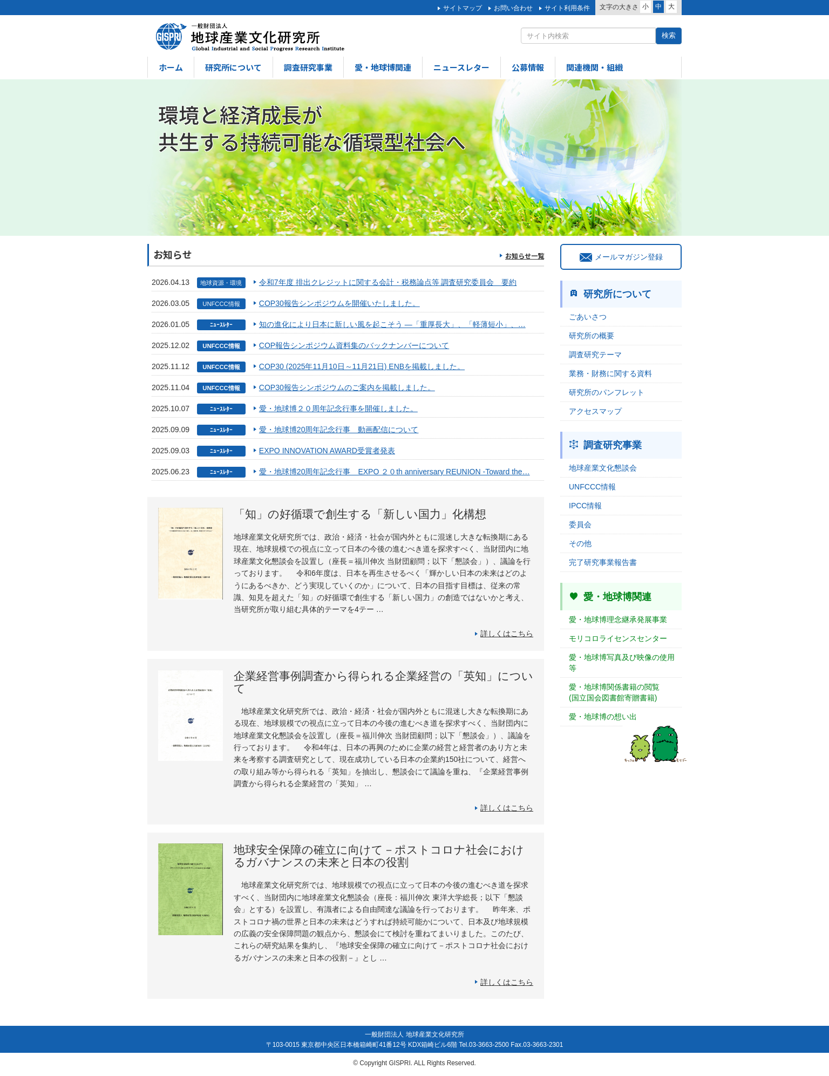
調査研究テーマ (595, 354)
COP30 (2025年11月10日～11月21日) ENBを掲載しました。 (362, 366)
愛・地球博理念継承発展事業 (618, 619)
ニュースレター (461, 67)
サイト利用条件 (567, 8)
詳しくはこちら (506, 633)
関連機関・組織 (594, 67)
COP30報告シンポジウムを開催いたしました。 (339, 303)
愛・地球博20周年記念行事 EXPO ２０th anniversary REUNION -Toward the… (394, 471)
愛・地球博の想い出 (603, 716)
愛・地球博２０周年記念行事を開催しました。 (338, 408)
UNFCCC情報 (592, 486)
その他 (580, 543)
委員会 (580, 524)
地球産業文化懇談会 (603, 468)
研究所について (233, 67)
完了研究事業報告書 (603, 562)
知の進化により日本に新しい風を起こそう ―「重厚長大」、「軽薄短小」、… (392, 324)
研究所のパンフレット (606, 392)
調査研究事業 (308, 67)
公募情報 (528, 67)
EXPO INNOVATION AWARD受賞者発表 (327, 450)
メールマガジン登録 (621, 257)
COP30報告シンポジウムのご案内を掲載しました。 (347, 387)
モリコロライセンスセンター (618, 638)
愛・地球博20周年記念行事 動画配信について (339, 429)
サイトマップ (462, 8)
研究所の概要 (591, 335)
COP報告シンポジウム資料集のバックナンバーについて (354, 345)
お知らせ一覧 (524, 255)
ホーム (171, 67)
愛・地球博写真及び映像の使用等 (622, 662)
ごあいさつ (588, 316)
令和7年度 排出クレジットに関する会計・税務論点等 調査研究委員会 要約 (388, 282)
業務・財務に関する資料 (610, 373)
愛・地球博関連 (383, 67)
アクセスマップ (595, 411)
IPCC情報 (585, 505)
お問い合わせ (513, 8)
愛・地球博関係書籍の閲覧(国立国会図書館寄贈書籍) (614, 692)
